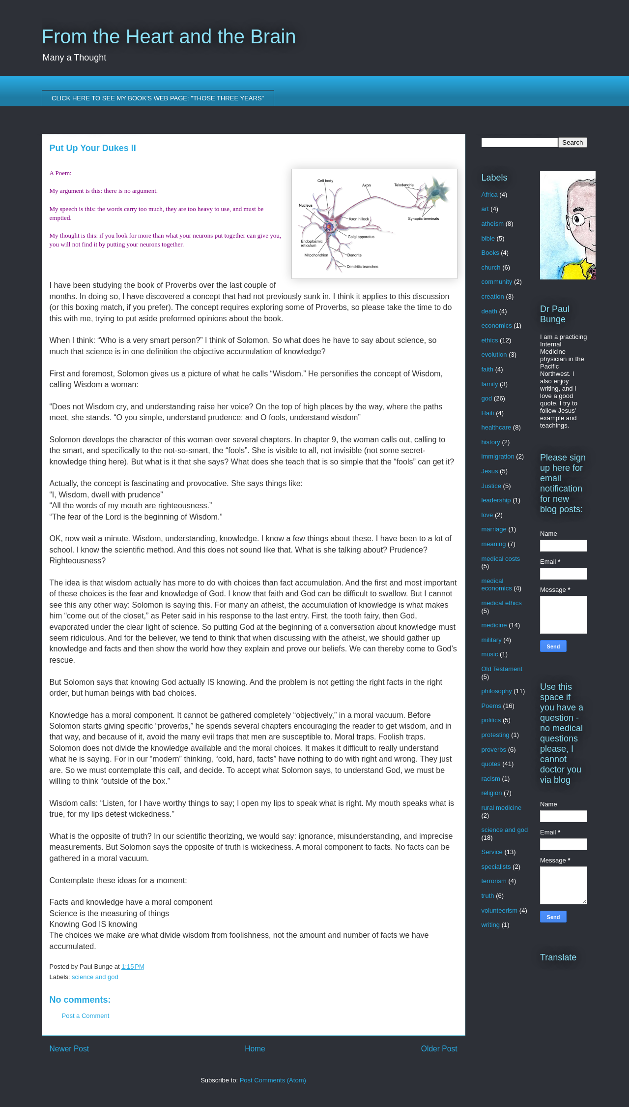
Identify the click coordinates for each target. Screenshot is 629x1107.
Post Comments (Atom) (273, 1080)
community (497, 281)
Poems (491, 705)
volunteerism (500, 910)
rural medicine (502, 807)
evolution (494, 354)
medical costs (501, 558)
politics (491, 720)
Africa (490, 194)
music (490, 654)
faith (488, 369)
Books (490, 252)
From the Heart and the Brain (169, 36)
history (491, 442)
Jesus (490, 471)
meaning (494, 544)
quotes (491, 764)
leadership (496, 500)
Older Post (439, 1049)
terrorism (494, 881)
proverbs (494, 749)
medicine (494, 625)
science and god (95, 977)
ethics (490, 340)
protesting (496, 734)
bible (488, 238)
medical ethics (502, 603)
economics (497, 325)
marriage (494, 529)
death (490, 311)
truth (488, 895)
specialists (496, 866)
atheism (493, 223)
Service (492, 852)
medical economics (497, 584)
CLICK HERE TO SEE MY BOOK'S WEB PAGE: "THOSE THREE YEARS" (158, 98)
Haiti (488, 413)
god (487, 398)
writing (491, 924)
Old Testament (502, 669)
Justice (491, 486)
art (485, 209)
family (490, 384)
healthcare (497, 427)
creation (493, 296)
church (491, 267)
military (492, 640)
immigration (498, 456)
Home (255, 1049)
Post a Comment (86, 1015)
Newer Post (69, 1049)
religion (492, 793)
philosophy (497, 691)
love (487, 515)
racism (491, 778)
